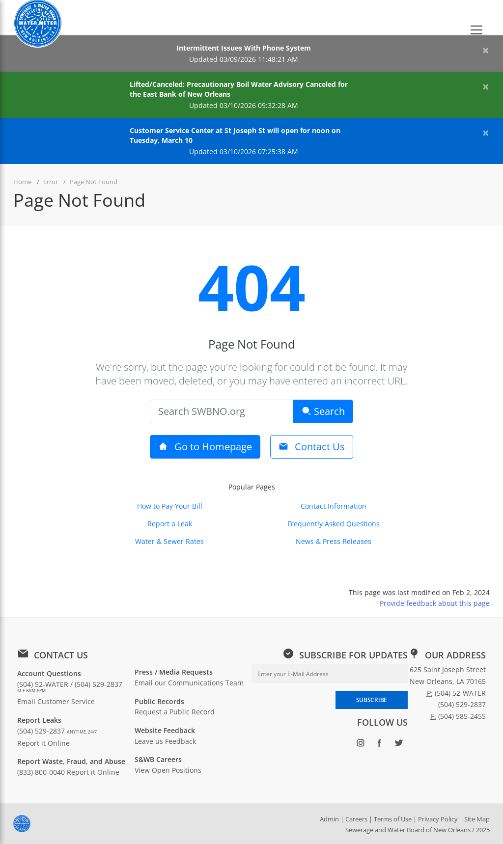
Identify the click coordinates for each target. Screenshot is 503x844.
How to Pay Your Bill (169, 506)
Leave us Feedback (165, 741)
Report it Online (43, 743)
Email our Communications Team (189, 682)
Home (22, 181)
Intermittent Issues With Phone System (243, 48)
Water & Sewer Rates (169, 541)
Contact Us (312, 446)
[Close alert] (486, 50)
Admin (329, 819)
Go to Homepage (205, 446)
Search (323, 411)
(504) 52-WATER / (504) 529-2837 (69, 687)
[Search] (222, 411)
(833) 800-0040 (41, 772)
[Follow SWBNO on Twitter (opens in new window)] (399, 744)
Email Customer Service (56, 701)
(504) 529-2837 (57, 730)
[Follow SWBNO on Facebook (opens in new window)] (380, 744)
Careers (356, 819)
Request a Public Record (175, 711)
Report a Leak (169, 523)
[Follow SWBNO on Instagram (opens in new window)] (360, 744)
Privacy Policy (438, 819)
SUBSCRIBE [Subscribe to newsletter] (371, 700)
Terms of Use (393, 819)
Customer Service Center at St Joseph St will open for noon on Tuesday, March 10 (235, 135)
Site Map (477, 819)
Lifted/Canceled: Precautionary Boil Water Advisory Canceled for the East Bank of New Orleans (239, 89)
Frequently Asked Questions (333, 523)
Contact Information (333, 506)
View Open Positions (168, 770)
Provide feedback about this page (435, 603)
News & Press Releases (333, 541)
